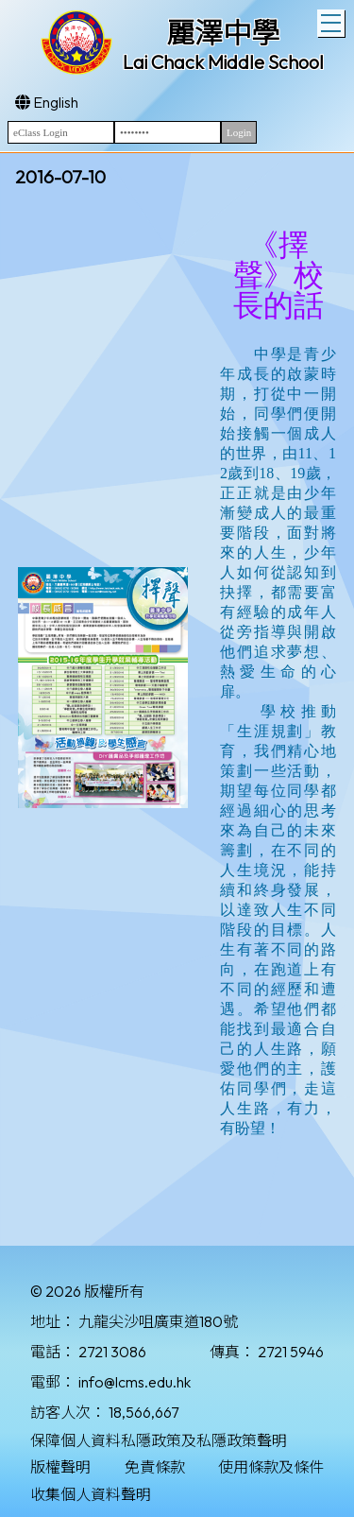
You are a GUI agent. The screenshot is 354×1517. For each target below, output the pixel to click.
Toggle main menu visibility (333, 20)
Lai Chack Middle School (223, 62)
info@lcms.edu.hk (134, 1381)
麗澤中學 (222, 33)
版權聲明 (60, 1466)
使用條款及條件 (271, 1466)
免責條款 (155, 1466)
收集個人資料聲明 (90, 1494)
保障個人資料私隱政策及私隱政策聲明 (158, 1440)
